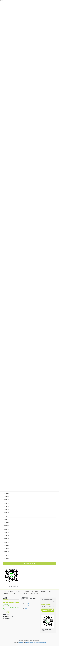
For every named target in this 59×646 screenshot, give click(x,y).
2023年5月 (6, 496)
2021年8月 (6, 542)
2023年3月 (6, 503)
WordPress (21, 642)
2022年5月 (6, 529)
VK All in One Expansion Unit (40, 642)
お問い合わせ (34, 591)
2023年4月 (6, 500)
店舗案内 (12, 591)
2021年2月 (6, 548)
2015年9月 (6, 558)
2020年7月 (6, 555)
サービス (27, 603)
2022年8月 (6, 526)
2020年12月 (6, 552)
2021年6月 (6, 545)
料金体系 (27, 591)
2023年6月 (6, 493)
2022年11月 (6, 516)
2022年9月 (6, 522)
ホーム (5, 591)
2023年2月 (6, 506)
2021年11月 (6, 539)
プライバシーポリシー (45, 591)
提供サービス (19, 591)
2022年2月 (6, 532)
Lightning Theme (29, 642)
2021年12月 (6, 535)
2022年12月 (6, 513)
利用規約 (6, 593)
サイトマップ (14, 593)
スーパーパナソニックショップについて (29, 593)
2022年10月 (6, 519)
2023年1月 (6, 509)
